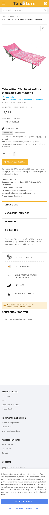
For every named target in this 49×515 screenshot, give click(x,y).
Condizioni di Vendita (10, 405)
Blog (3, 400)
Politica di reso (7, 427)
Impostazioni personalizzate (24, 508)
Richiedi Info (11, 230)
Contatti (5, 453)
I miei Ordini (6, 449)
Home (4, 17)
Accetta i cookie (24, 501)
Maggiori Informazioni (17, 213)
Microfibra (14, 17)
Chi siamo (6, 396)
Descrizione (11, 204)
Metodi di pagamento (10, 422)
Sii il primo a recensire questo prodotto (17, 107)
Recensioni (10, 221)
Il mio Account (7, 444)
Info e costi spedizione (11, 431)
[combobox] (24, 10)
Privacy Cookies (8, 409)
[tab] (24, 205)
